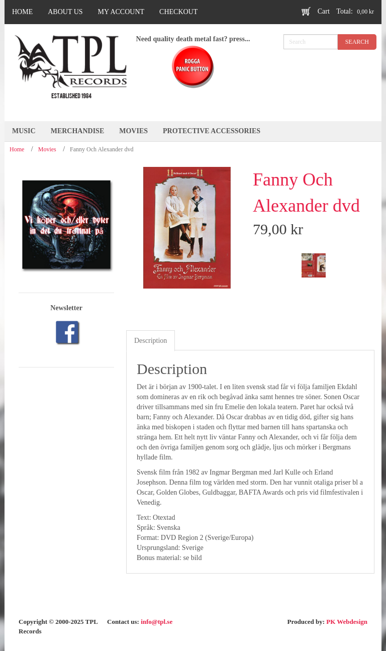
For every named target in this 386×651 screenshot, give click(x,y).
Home (17, 149)
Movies (47, 149)
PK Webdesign (346, 621)
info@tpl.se (156, 621)
